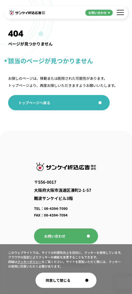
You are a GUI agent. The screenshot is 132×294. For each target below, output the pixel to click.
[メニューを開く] (120, 12)
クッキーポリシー (29, 261)
